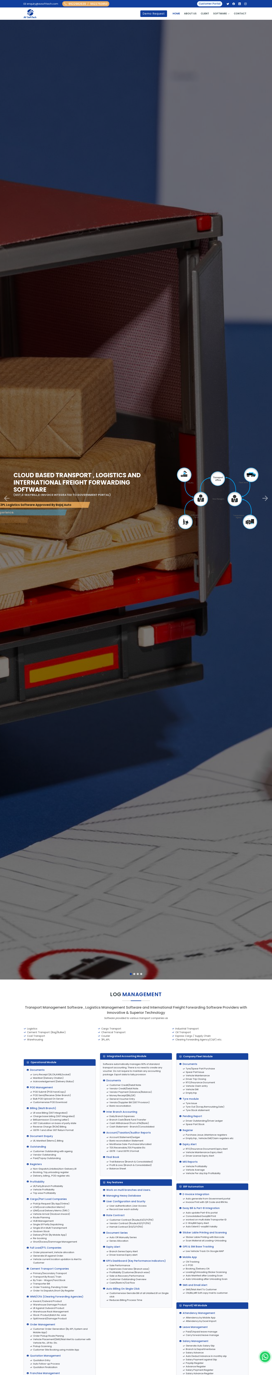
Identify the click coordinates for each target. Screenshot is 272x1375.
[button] (7, 498)
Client (205, 13)
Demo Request (154, 14)
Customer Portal (210, 3)
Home (176, 13)
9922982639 (77, 4)
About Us (190, 13)
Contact (240, 13)
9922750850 (99, 4)
